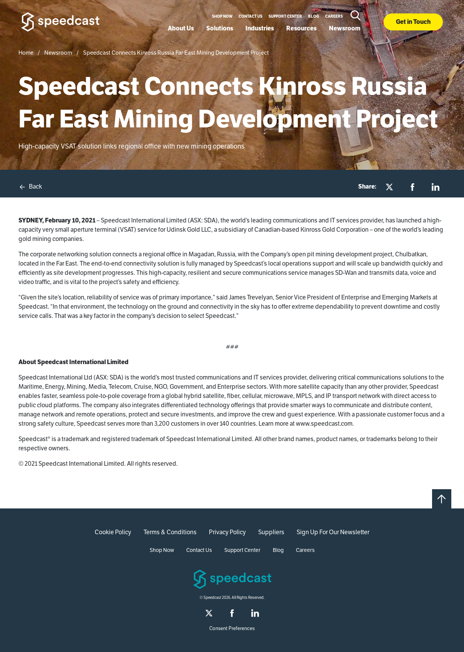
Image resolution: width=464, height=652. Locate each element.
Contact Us (250, 16)
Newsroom (345, 28)
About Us (181, 28)
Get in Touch (413, 22)
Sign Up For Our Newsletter (333, 532)
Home (25, 52)
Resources (301, 28)
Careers (334, 16)
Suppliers (271, 532)
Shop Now (222, 16)
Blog (313, 16)
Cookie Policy (113, 532)
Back (30, 186)
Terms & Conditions (170, 532)
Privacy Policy (227, 532)
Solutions (219, 28)
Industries (259, 28)
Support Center (285, 16)
